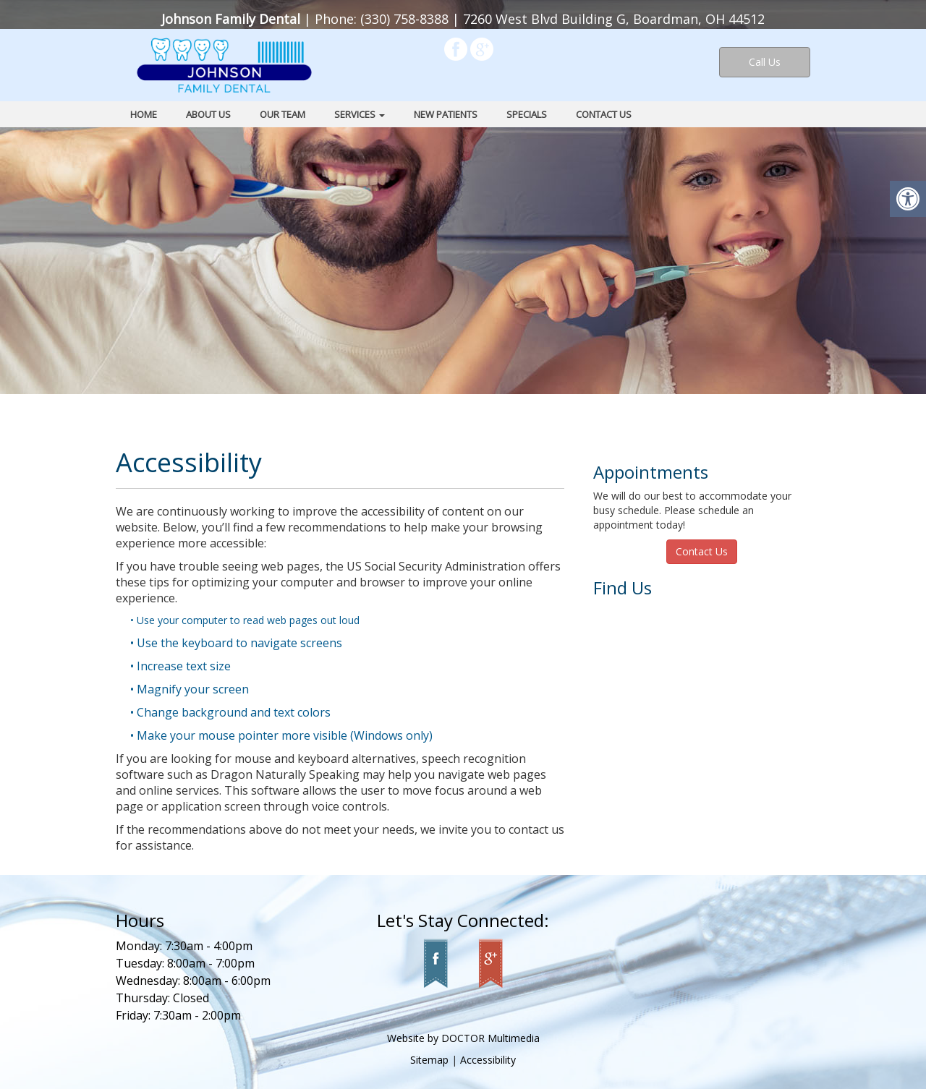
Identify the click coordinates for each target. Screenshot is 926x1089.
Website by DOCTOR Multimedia (463, 1038)
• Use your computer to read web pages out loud (245, 620)
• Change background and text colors (230, 712)
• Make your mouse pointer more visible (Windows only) (281, 735)
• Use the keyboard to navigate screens (236, 643)
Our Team (282, 114)
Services (359, 114)
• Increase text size (180, 666)
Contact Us (604, 114)
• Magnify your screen (189, 689)
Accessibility (488, 1060)
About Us (208, 114)
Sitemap (429, 1060)
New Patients (445, 114)
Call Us (765, 62)
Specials (526, 114)
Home (143, 114)
